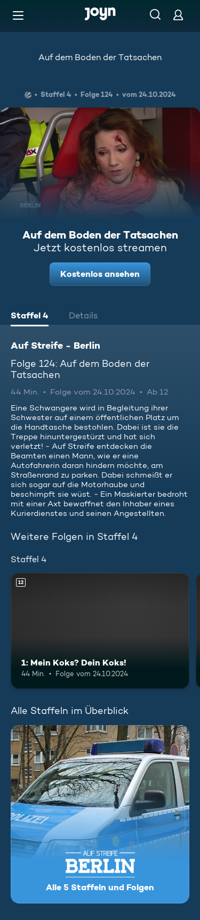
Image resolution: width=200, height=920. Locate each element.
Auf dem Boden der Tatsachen (100, 57)
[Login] (178, 14)
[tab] (30, 316)
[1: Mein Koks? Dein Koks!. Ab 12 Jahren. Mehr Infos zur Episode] (100, 631)
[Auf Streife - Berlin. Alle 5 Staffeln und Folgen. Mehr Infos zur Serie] (100, 814)
